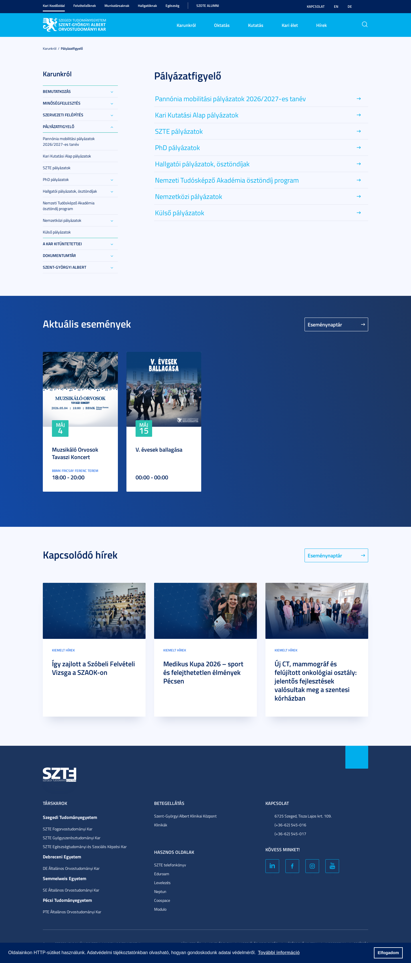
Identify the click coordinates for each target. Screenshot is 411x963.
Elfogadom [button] (388, 952)
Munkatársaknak (116, 5)
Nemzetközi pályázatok (62, 220)
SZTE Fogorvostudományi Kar (67, 829)
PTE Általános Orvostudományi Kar (72, 911)
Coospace (162, 900)
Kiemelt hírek (63, 650)
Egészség (172, 5)
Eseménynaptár (325, 324)
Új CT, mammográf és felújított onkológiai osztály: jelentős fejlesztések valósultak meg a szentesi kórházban (316, 681)
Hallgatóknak (147, 5)
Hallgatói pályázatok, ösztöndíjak (70, 191)
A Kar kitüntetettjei (62, 243)
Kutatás (255, 25)
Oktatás (222, 25)
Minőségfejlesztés (61, 103)
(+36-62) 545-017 (290, 833)
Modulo (160, 909)
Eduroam (161, 873)
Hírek (321, 25)
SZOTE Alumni (207, 5)
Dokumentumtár (59, 255)
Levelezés (162, 882)
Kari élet (290, 25)
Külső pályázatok (57, 232)
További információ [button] (279, 952)
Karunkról (186, 25)
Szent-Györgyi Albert (64, 267)
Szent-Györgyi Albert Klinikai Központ (185, 816)
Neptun (160, 891)
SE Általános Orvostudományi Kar (71, 890)
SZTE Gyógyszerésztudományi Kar (71, 837)
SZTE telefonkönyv (170, 865)
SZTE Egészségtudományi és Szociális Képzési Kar (85, 846)
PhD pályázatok (56, 179)
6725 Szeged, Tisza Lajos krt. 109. (303, 816)
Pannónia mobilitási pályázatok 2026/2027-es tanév (69, 141)
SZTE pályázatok (56, 167)
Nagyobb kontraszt (364, 6)
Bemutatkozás (57, 91)
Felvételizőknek (84, 5)
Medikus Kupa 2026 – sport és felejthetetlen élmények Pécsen (203, 672)
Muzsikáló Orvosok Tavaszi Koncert (75, 453)
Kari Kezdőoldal (54, 5)
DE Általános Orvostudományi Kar (71, 868)
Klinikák (160, 825)
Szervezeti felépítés (63, 114)
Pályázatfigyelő (72, 48)
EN (336, 6)
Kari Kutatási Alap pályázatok (67, 156)
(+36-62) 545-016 (290, 825)
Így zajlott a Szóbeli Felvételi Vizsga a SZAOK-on (93, 668)
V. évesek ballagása (159, 449)
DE (350, 6)
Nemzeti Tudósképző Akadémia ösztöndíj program (68, 205)
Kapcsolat (316, 6)
